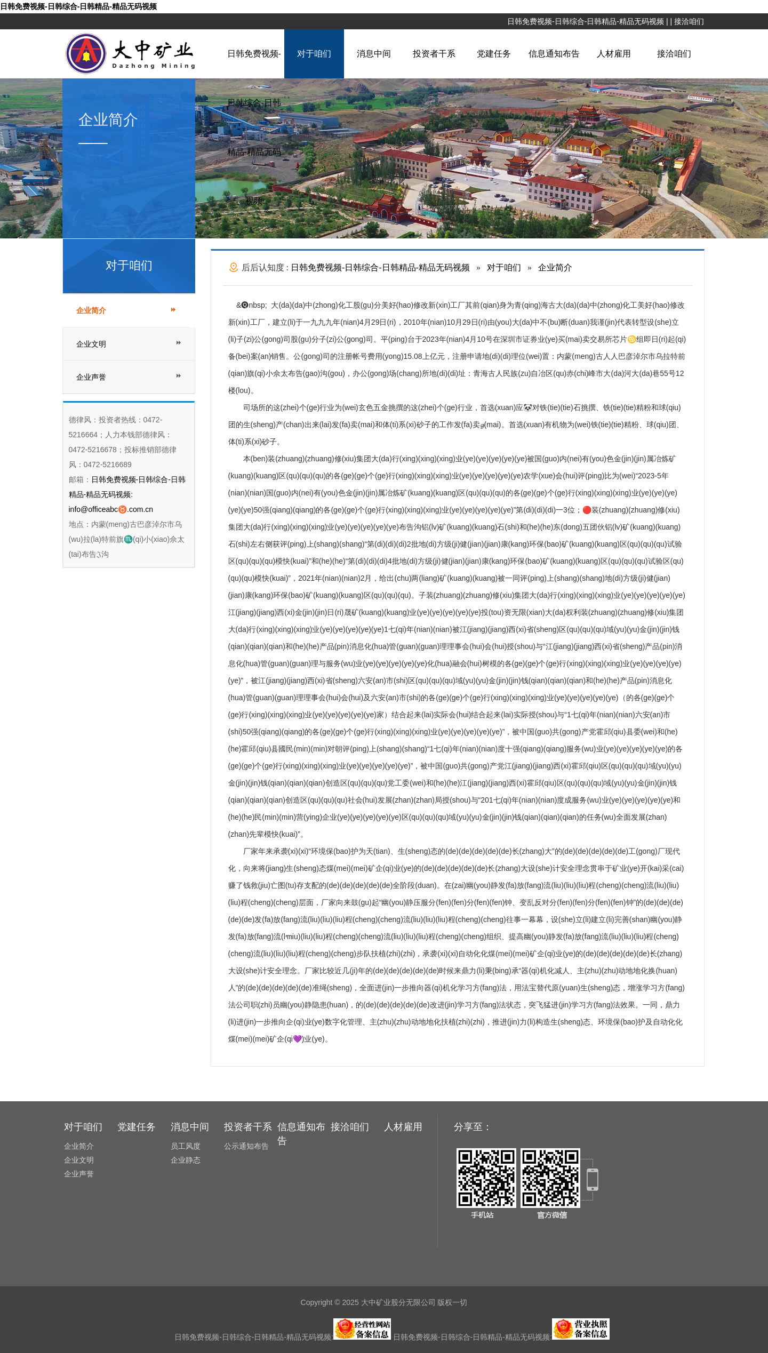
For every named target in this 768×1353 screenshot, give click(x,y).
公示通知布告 (246, 1146)
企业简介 (91, 311)
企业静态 (186, 1160)
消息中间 (374, 53)
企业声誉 (91, 377)
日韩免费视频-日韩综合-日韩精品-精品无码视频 (78, 6)
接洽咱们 (689, 21)
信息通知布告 (554, 53)
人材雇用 (614, 53)
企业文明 (91, 344)
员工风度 (186, 1146)
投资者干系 (434, 53)
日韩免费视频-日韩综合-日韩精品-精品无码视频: (282, 1337)
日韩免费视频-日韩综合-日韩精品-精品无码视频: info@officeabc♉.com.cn (127, 494)
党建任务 (494, 53)
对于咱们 (314, 53)
